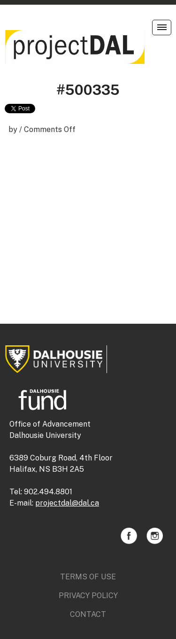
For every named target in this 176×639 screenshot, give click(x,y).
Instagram (154, 536)
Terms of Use (88, 576)
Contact (88, 614)
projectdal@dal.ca (67, 503)
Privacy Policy (88, 595)
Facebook (129, 536)
